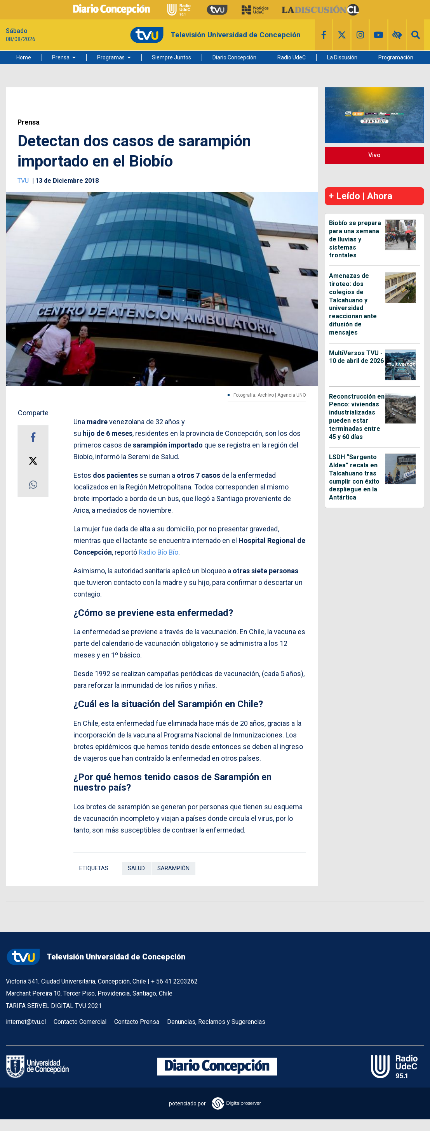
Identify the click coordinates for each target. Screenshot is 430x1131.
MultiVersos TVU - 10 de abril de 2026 (356, 357)
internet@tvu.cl (26, 1021)
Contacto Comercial (80, 1021)
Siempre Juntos (171, 57)
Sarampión (173, 868)
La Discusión (342, 57)
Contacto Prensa (136, 1021)
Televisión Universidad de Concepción (95, 956)
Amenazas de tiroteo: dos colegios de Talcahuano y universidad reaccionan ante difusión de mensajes (353, 304)
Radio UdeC (291, 57)
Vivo (374, 155)
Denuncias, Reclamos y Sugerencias (216, 1021)
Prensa (61, 57)
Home (23, 57)
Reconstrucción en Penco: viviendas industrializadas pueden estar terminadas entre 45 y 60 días (357, 417)
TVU (23, 180)
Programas (111, 57)
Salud (136, 868)
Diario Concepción (234, 57)
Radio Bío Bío (158, 552)
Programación (395, 57)
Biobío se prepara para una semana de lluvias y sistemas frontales (355, 239)
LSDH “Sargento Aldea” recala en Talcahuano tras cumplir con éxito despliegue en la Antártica (354, 477)
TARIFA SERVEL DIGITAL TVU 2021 (54, 1006)
